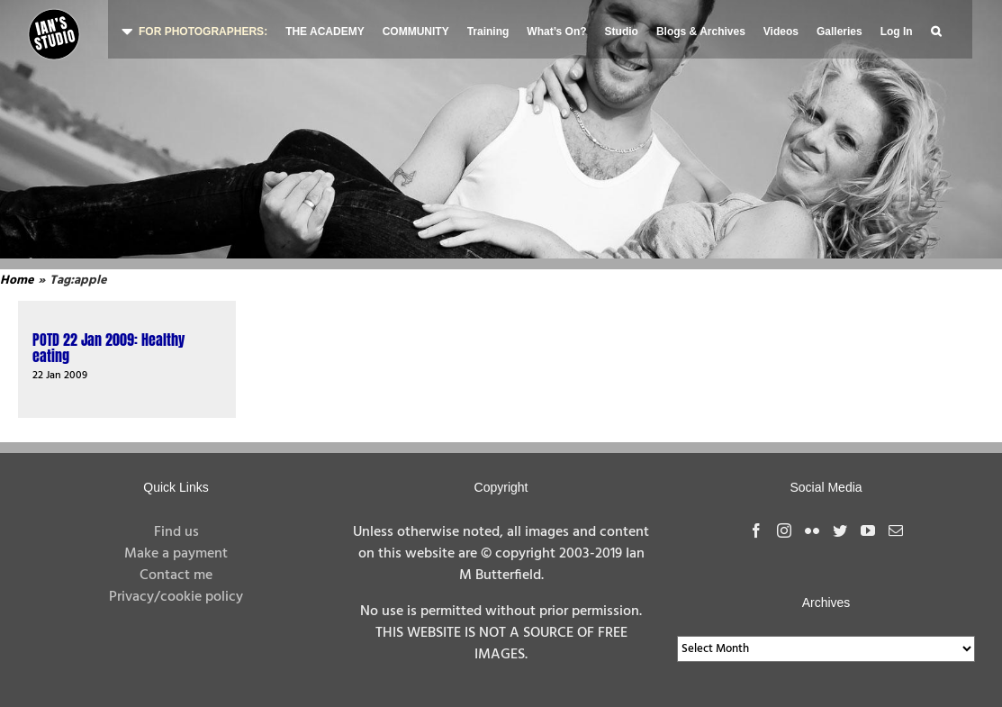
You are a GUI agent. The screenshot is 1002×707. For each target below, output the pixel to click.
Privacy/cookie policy (176, 597)
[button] (936, 29)
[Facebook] (756, 530)
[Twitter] (840, 530)
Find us (176, 532)
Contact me (176, 575)
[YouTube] (868, 530)
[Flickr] (812, 530)
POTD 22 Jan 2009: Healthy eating (108, 348)
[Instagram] (784, 530)
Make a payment (176, 554)
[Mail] (896, 530)
